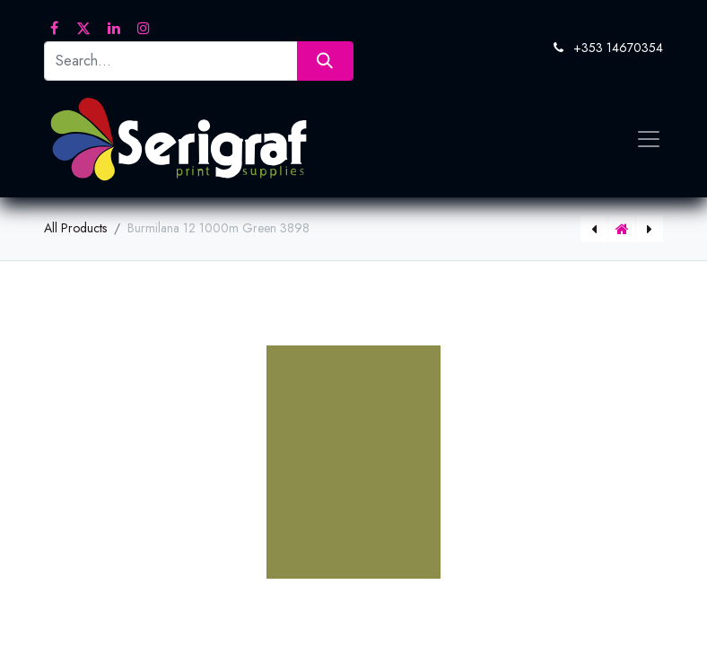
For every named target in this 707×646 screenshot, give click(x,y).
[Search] (325, 60)
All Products (75, 228)
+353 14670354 (618, 48)
